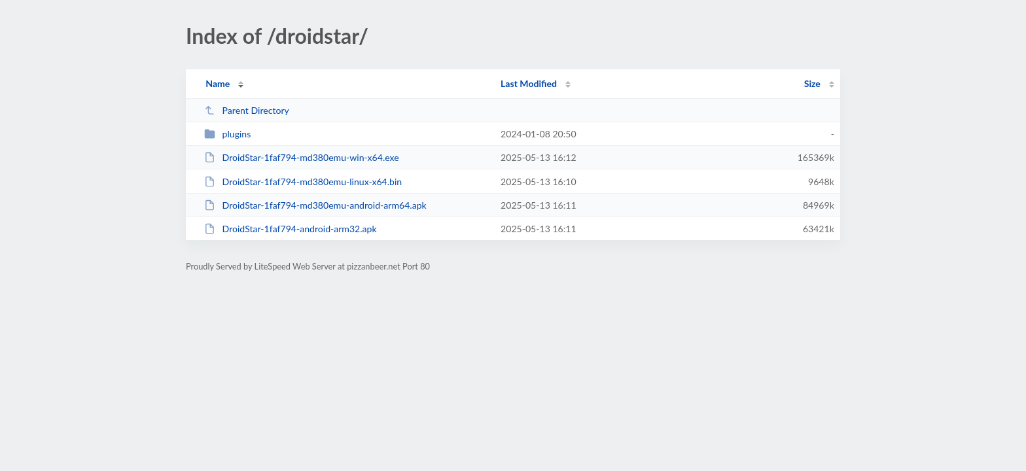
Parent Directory (246, 110)
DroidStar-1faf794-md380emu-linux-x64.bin (303, 181)
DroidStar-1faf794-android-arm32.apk (290, 228)
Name (217, 83)
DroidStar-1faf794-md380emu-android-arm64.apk (315, 205)
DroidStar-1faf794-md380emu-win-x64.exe (301, 157)
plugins (227, 133)
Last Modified (529, 83)
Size (812, 83)
